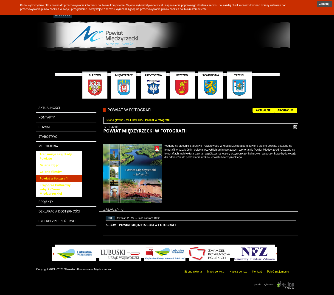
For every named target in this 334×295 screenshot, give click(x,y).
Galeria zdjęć (49, 165)
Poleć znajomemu (278, 271)
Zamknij (324, 4)
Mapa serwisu (215, 271)
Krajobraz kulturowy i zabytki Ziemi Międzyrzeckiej (56, 189)
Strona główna (114, 120)
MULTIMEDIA (134, 120)
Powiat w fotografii (54, 178)
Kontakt (257, 271)
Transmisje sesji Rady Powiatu (56, 156)
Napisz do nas (238, 271)
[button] (324, 4)
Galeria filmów (51, 172)
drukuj (295, 127)
